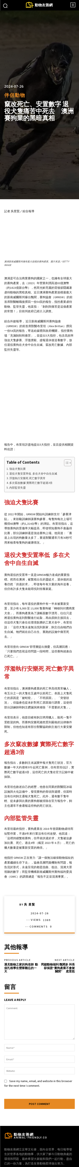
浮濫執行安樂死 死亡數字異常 (27, 450)
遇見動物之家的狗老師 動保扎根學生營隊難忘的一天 (21, 939)
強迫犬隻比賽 (17, 440)
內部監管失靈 (17, 459)
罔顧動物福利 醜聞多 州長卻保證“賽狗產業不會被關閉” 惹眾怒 (58, 939)
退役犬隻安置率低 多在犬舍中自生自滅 (33, 445)
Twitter (66, 1157)
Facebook (21, 1157)
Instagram (45, 1157)
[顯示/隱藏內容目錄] (65, 434)
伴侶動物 (14, 95)
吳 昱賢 (29, 876)
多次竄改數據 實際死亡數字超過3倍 (30, 455)
